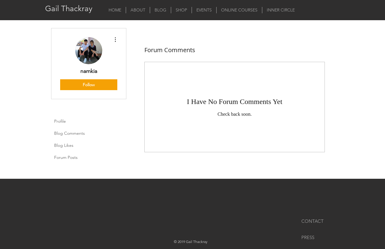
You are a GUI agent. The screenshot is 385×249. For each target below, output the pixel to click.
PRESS (307, 237)
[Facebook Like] (156, 194)
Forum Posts (66, 157)
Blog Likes (63, 145)
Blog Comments (69, 133)
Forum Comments (71, 169)
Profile (60, 121)
